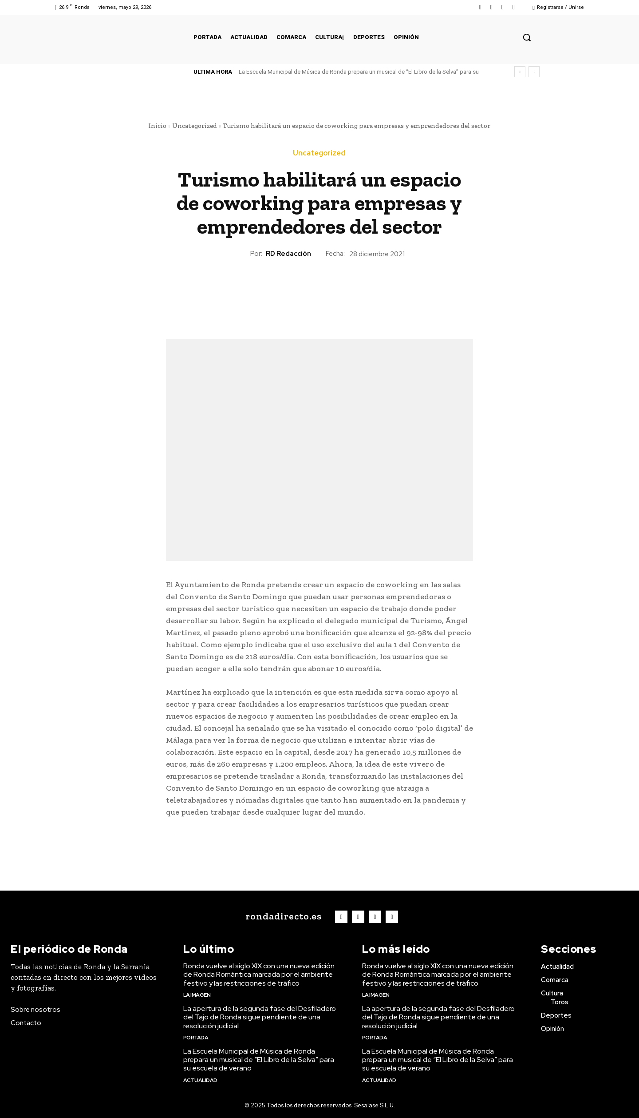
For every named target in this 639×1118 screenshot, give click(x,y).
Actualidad (200, 1080)
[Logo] (281, 917)
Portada (196, 1037)
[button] (527, 37)
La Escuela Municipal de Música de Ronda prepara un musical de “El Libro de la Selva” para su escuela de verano (258, 1059)
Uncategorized (194, 126)
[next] (534, 71)
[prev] (519, 71)
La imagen (197, 995)
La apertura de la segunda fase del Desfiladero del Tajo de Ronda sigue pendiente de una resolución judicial (259, 1017)
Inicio (157, 126)
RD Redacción (288, 254)
